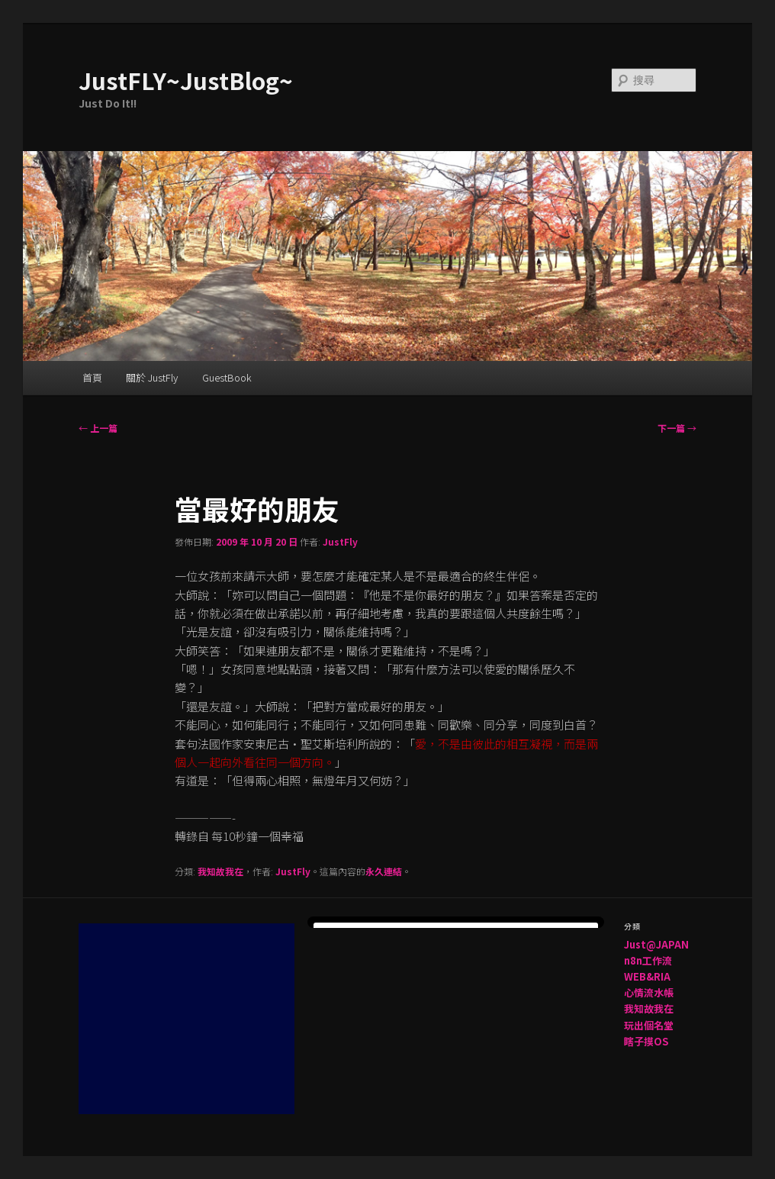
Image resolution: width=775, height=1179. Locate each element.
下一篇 (677, 427)
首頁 (92, 377)
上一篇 (98, 427)
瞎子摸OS (646, 1041)
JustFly (340, 541)
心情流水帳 (649, 992)
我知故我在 (220, 871)
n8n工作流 (648, 960)
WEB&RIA (647, 976)
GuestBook (227, 377)
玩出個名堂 (649, 1025)
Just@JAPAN (656, 944)
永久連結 (383, 871)
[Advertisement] (193, 1018)
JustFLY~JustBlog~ (186, 80)
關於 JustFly (152, 377)
